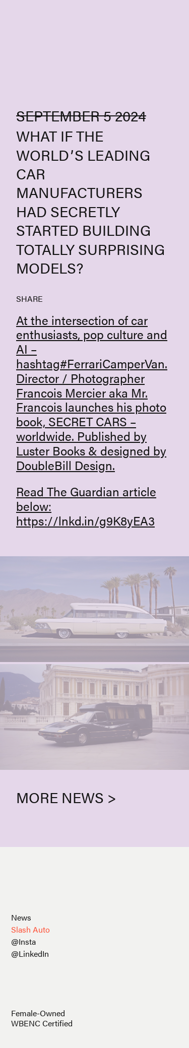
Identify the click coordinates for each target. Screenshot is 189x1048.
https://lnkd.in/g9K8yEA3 (85, 520)
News (21, 917)
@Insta (23, 941)
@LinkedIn (30, 953)
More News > (66, 797)
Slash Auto (30, 929)
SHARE (29, 298)
